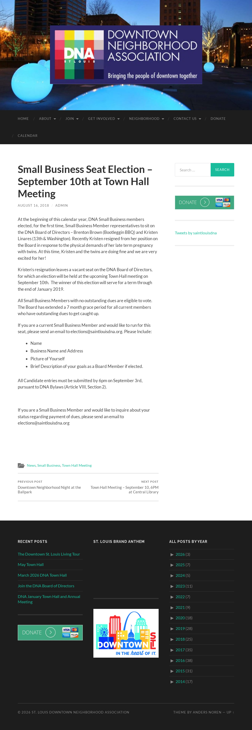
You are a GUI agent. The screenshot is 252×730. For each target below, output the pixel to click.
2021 (180, 607)
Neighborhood (144, 119)
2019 (180, 628)
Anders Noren (207, 712)
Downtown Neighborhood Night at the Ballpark (52, 487)
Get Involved (101, 119)
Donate (218, 119)
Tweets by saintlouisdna (196, 232)
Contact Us (185, 119)
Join (69, 119)
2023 (180, 585)
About (45, 119)
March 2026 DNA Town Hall (42, 575)
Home (23, 119)
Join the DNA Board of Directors (46, 585)
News (31, 465)
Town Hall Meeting (77, 465)
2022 (180, 596)
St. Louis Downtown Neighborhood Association (80, 712)
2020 (180, 617)
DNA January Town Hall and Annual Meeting (49, 599)
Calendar (28, 136)
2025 (180, 564)
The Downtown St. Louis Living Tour (49, 553)
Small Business (48, 465)
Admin (61, 205)
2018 (180, 639)
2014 (180, 681)
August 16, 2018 (33, 205)
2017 (180, 649)
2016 (180, 660)
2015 (180, 670)
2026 (180, 554)
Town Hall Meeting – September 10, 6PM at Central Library (124, 487)
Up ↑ (230, 712)
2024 (180, 575)
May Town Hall (31, 564)
